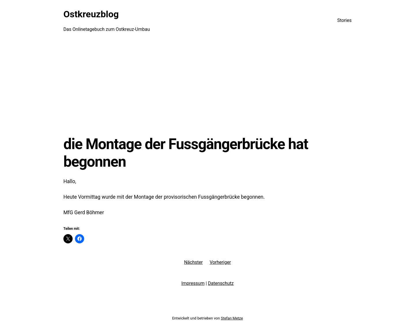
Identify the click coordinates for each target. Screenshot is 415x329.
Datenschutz (221, 283)
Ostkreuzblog (91, 14)
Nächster (193, 262)
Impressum (193, 283)
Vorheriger (220, 262)
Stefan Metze (232, 318)
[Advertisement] (207, 88)
